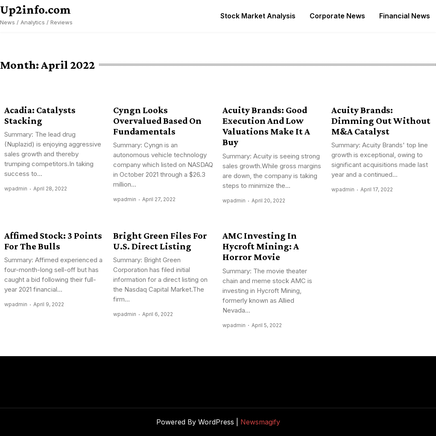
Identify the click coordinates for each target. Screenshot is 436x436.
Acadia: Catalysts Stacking (40, 115)
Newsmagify (260, 422)
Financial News (404, 16)
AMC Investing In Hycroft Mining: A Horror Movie (260, 246)
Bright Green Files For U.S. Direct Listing (160, 241)
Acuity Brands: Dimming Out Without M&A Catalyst (380, 121)
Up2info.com (35, 9)
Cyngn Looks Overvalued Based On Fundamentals (157, 121)
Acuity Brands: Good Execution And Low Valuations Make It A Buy (266, 126)
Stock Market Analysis (258, 16)
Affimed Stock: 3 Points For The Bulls (53, 241)
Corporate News (337, 16)
